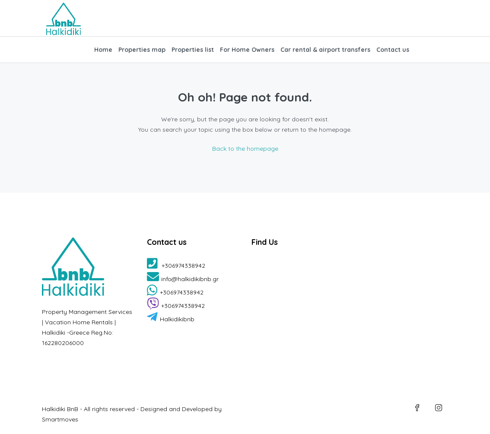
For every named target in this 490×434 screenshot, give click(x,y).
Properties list (193, 50)
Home (103, 50)
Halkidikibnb (170, 319)
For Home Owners (247, 50)
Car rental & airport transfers (325, 50)
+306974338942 (176, 265)
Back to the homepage (245, 148)
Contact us (392, 50)
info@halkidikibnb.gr (183, 279)
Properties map (141, 50)
